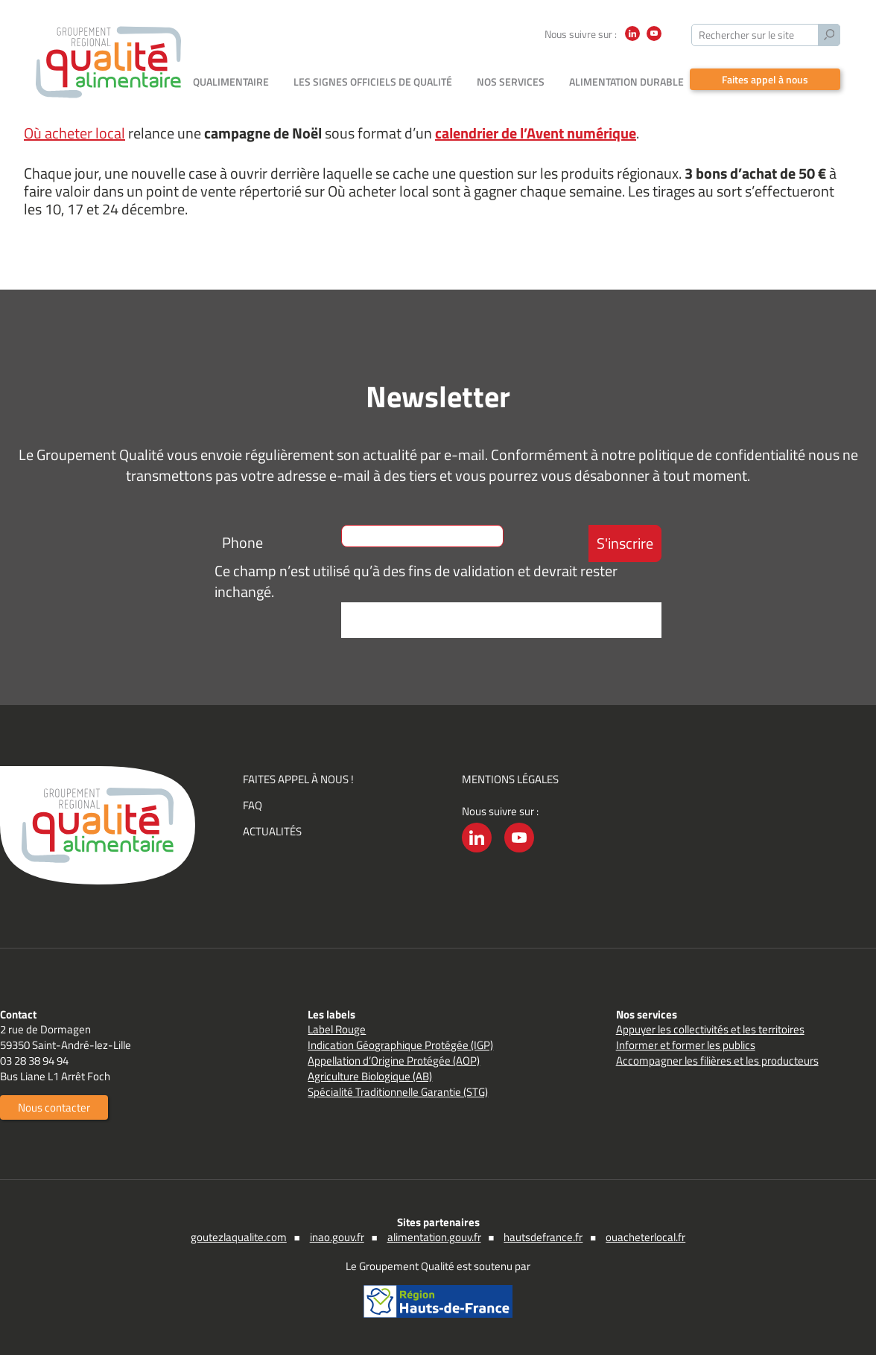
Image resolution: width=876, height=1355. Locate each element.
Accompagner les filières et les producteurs (717, 1060)
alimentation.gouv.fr (434, 1237)
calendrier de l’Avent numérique (535, 132)
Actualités (272, 831)
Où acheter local (74, 132)
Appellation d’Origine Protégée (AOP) (394, 1060)
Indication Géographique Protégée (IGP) (400, 1044)
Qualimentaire (231, 81)
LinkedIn (632, 40)
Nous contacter (54, 1107)
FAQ (252, 805)
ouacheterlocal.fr (645, 1237)
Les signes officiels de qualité (372, 81)
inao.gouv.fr (337, 1237)
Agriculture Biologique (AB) (370, 1076)
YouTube (654, 40)
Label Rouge (337, 1029)
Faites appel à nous (765, 79)
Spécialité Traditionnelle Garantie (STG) (398, 1091)
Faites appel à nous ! (298, 779)
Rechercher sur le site (746, 34)
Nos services (511, 81)
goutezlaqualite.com (239, 1237)
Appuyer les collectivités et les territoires (710, 1029)
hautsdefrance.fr (543, 1237)
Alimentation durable (626, 81)
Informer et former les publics (685, 1044)
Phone (242, 542)
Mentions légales (510, 779)
